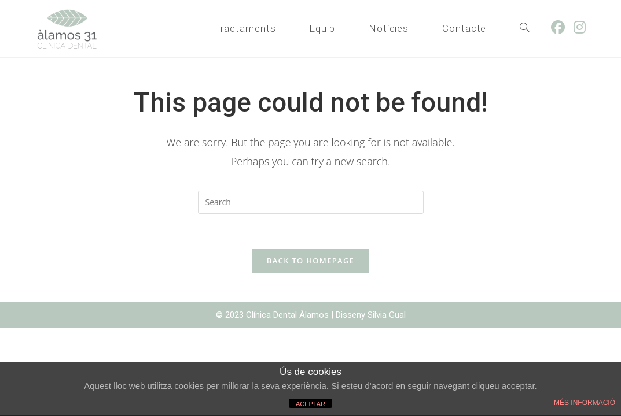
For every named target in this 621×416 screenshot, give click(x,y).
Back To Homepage (310, 260)
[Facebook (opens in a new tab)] (562, 27)
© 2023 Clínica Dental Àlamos (273, 315)
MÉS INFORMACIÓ (584, 403)
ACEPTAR (310, 403)
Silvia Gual (387, 315)
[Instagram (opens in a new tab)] (584, 27)
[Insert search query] (311, 202)
